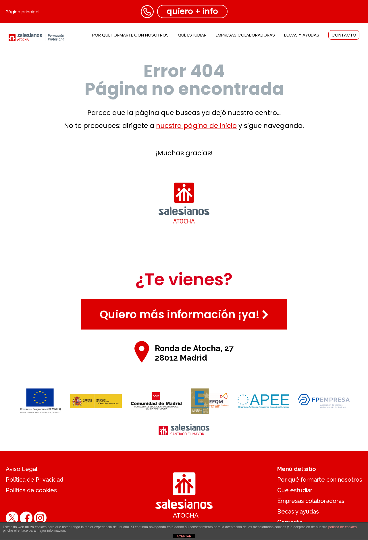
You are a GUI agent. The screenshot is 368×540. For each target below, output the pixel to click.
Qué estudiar (192, 35)
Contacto (344, 35)
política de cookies (342, 527)
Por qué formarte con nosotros (130, 35)
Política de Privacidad (34, 479)
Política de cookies (31, 490)
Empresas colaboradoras (245, 35)
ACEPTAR (184, 536)
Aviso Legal (21, 469)
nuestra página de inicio (196, 125)
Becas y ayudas (301, 35)
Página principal (22, 12)
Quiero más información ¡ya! (184, 314)
